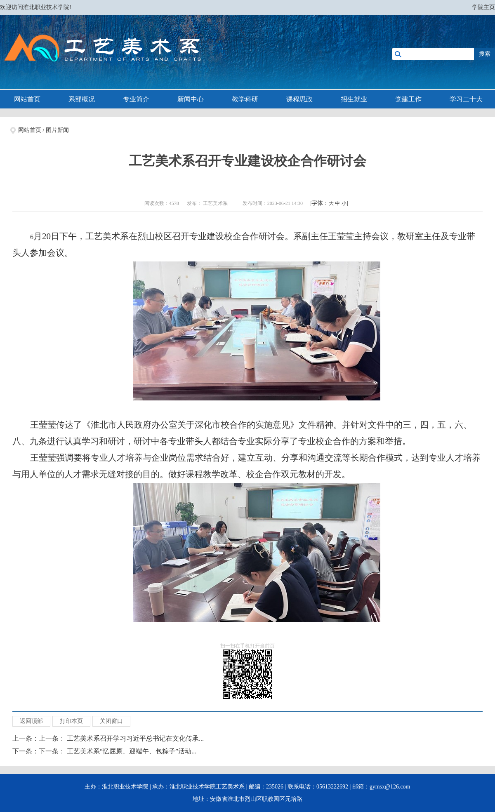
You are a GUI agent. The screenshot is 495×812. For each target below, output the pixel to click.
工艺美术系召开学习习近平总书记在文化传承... (135, 738)
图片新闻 (57, 130)
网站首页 (27, 99)
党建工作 (408, 99)
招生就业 (354, 99)
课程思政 (299, 99)
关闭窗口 (111, 721)
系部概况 (81, 99)
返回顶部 (31, 721)
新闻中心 (190, 99)
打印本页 (71, 721)
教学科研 (245, 99)
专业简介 (136, 99)
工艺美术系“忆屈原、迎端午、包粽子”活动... (131, 751)
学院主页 (483, 7)
